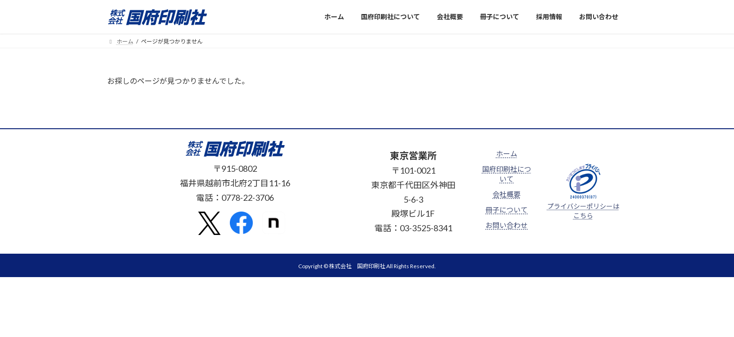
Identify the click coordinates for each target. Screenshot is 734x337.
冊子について (506, 209)
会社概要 (506, 194)
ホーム (506, 153)
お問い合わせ (506, 225)
